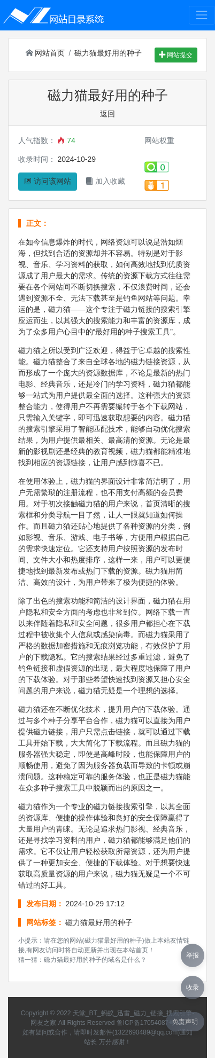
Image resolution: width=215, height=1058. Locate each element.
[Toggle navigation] (202, 15)
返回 (107, 113)
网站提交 (176, 55)
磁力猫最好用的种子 (108, 53)
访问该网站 (47, 181)
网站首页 (45, 53)
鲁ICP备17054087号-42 (151, 1022)
